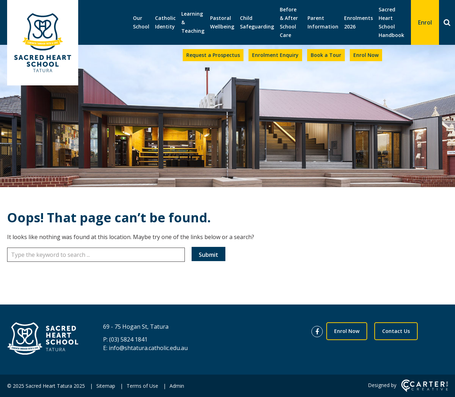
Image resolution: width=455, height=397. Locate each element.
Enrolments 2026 (358, 22)
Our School (141, 22)
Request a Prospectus (213, 55)
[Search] (447, 22)
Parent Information (322, 22)
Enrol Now (366, 55)
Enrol (425, 22)
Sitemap (105, 385)
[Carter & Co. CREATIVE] (424, 390)
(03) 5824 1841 (128, 339)
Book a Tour (326, 55)
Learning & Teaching (192, 22)
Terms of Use (142, 385)
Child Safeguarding (257, 22)
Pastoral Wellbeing (222, 22)
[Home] (42, 339)
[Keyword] (96, 255)
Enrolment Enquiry (275, 55)
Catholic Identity (165, 22)
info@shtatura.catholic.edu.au (148, 348)
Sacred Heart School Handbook (391, 22)
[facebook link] (318, 332)
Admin (177, 385)
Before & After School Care (289, 22)
